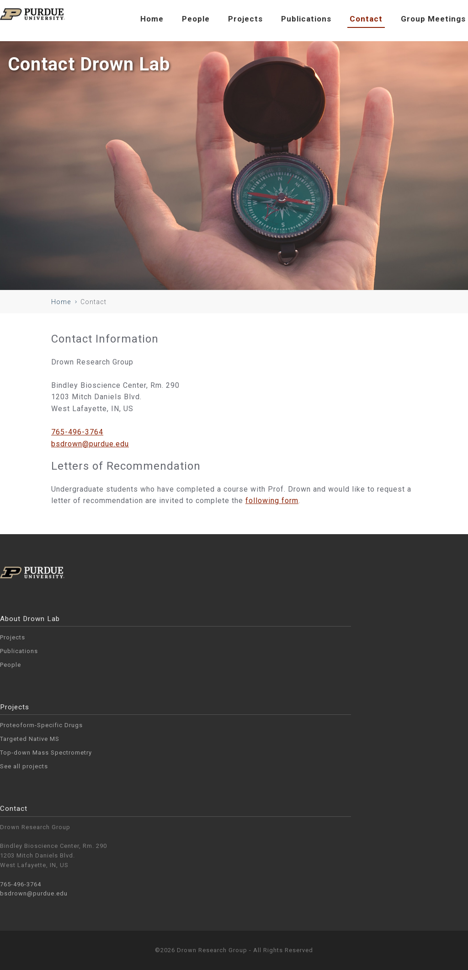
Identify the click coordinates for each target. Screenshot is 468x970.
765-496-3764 (77, 432)
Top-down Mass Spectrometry (46, 752)
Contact (366, 18)
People (196, 18)
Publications (306, 18)
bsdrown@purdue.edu (90, 443)
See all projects (24, 766)
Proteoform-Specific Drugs (41, 725)
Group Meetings (433, 18)
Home (152, 18)
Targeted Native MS (29, 738)
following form (271, 500)
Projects (245, 18)
